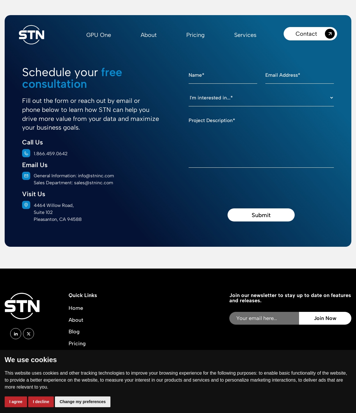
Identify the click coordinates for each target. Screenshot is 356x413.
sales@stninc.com (93, 182)
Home (76, 308)
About (149, 34)
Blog (74, 331)
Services (245, 34)
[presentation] (233, 184)
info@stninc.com (96, 175)
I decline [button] (41, 401)
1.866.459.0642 (51, 153)
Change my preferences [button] (83, 401)
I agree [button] (15, 401)
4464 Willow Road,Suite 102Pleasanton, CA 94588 (58, 212)
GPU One (98, 34)
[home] (31, 34)
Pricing (195, 34)
